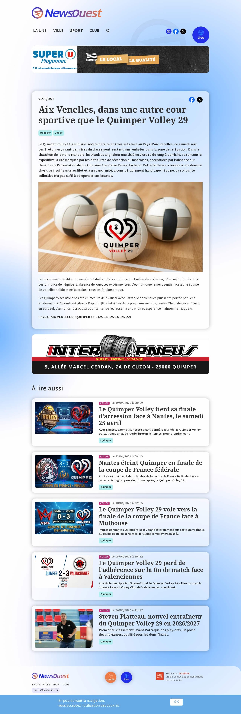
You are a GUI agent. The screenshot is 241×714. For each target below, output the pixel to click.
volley (59, 133)
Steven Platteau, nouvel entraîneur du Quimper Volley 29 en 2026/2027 (150, 620)
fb (175, 31)
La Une (40, 31)
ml (168, 31)
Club (94, 31)
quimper (45, 133)
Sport (76, 31)
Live (197, 31)
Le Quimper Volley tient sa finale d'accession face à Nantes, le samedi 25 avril (151, 416)
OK (176, 702)
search (110, 31)
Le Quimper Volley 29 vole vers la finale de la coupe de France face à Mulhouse (148, 516)
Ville (58, 31)
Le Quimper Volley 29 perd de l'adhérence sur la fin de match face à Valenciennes (151, 569)
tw (183, 31)
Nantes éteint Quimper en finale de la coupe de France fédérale (150, 466)
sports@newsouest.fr (45, 690)
